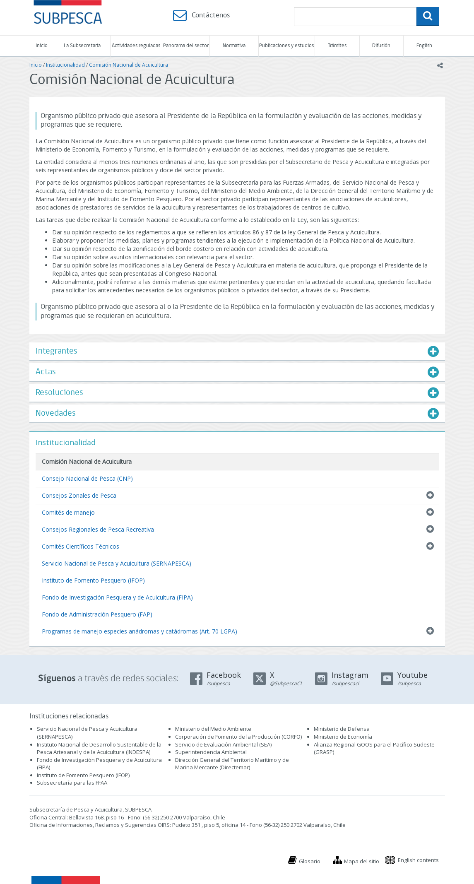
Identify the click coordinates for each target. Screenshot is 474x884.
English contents (418, 860)
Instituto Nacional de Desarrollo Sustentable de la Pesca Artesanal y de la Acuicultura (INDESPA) (99, 748)
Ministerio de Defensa (342, 728)
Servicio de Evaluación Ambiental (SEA (222, 744)
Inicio (42, 45)
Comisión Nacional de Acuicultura (128, 64)
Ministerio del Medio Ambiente (213, 728)
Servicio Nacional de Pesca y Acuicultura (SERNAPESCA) (116, 563)
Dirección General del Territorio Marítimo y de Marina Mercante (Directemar (232, 763)
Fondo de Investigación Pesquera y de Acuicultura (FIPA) (117, 597)
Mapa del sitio (361, 861)
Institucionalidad (65, 64)
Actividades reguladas (136, 45)
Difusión (381, 45)
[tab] (237, 351)
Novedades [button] (56, 413)
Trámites (337, 45)
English (424, 45)
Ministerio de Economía (343, 736)
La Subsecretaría (82, 45)
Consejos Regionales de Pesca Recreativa (98, 529)
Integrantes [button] (56, 351)
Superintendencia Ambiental (211, 752)
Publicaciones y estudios (286, 45)
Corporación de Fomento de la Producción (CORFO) (238, 736)
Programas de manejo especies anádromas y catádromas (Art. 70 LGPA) (139, 631)
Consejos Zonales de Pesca (79, 495)
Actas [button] (46, 372)
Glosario (309, 861)
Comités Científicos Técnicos (80, 546)
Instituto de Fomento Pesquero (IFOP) (93, 580)
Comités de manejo (68, 512)
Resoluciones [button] (59, 392)
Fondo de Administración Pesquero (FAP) (97, 614)
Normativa (234, 45)
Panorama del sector (186, 45)
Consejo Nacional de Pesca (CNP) (87, 478)
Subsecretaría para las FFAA (72, 782)
